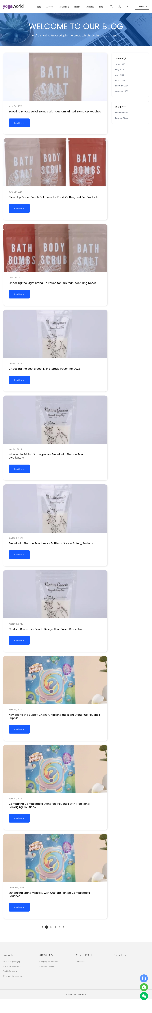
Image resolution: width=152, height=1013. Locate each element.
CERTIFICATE (84, 955)
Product (77, 6)
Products (8, 955)
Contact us (90, 6)
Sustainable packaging (11, 961)
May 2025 (119, 69)
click (76, 29)
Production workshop (48, 966)
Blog (101, 6)
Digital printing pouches (12, 976)
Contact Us (142, 6)
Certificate (80, 961)
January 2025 (121, 91)
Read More (19, 122)
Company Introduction (48, 961)
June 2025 (120, 64)
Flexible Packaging (10, 971)
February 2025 (122, 85)
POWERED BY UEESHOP (76, 994)
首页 (39, 6)
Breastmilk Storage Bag (12, 966)
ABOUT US (46, 955)
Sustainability (64, 6)
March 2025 (120, 80)
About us (50, 6)
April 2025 (119, 75)
